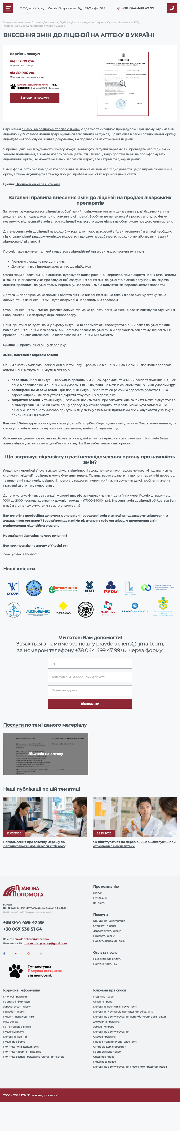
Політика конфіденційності (21, 1046)
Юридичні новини (15, 1036)
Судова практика (104, 1036)
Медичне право (103, 996)
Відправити (90, 704)
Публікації (100, 898)
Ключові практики (15, 996)
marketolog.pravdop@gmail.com (45, 943)
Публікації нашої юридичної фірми (82, 22)
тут (172, 385)
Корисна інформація (16, 1001)
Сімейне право (102, 1001)
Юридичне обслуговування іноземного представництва (130, 1066)
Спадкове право (103, 1056)
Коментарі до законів (17, 1026)
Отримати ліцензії (104, 925)
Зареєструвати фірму (107, 930)
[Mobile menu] (8, 8)
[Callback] (172, 8)
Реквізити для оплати (107, 958)
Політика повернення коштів (22, 1051)
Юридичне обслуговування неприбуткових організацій (129, 1016)
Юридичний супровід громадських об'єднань (123, 1011)
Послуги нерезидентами (109, 940)
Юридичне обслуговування (111, 1031)
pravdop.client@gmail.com (31, 939)
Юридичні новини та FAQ (123, 22)
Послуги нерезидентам (18, 1016)
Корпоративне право (107, 1051)
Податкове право (104, 1061)
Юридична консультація (109, 920)
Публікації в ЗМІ (13, 1031)
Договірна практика (106, 1021)
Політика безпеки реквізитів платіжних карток (33, 1056)
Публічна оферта (14, 1041)
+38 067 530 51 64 (22, 929)
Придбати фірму (103, 935)
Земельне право (103, 1026)
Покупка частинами (106, 963)
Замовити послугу (35, 97)
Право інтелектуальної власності (114, 1041)
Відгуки (98, 892)
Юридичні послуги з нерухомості (114, 1006)
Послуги (14, 725)
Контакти (99, 903)
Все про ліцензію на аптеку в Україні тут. (35, 545)
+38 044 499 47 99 (138, 8)
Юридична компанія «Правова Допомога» (30, 22)
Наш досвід (10, 1021)
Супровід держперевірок (109, 1046)
